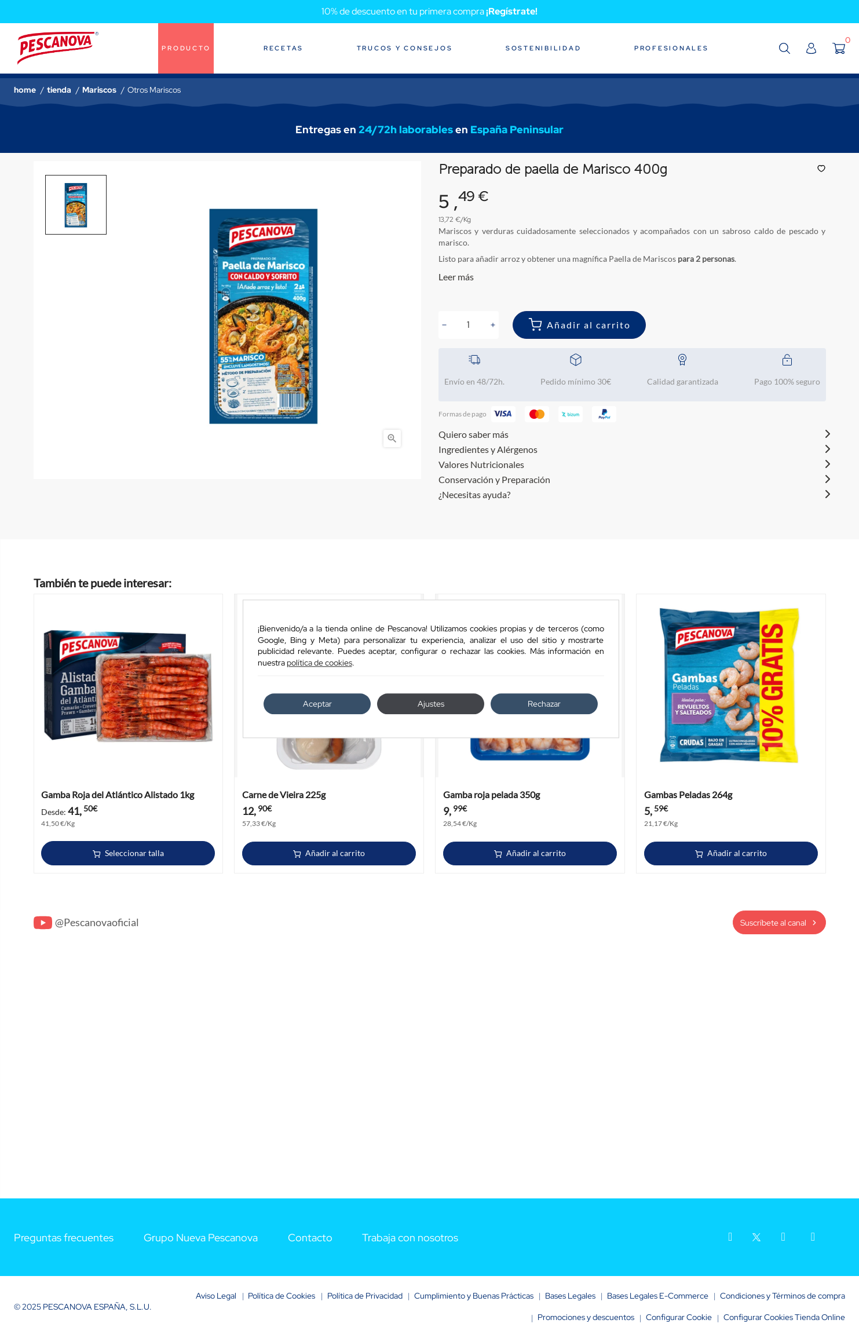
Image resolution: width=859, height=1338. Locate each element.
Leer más (456, 276)
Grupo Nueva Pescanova (201, 1237)
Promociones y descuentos (586, 1317)
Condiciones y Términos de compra (782, 1296)
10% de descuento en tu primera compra (429, 11)
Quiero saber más (473, 434)
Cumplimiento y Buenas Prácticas (473, 1296)
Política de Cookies (281, 1296)
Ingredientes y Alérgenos (488, 449)
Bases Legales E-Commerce (657, 1296)
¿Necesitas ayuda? (474, 494)
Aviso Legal (216, 1296)
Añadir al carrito (589, 324)
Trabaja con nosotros (410, 1237)
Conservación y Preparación (494, 479)
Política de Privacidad (365, 1296)
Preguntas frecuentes (64, 1237)
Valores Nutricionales (481, 464)
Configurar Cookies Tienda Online (784, 1317)
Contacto (310, 1237)
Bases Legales (570, 1296)
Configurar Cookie (679, 1317)
